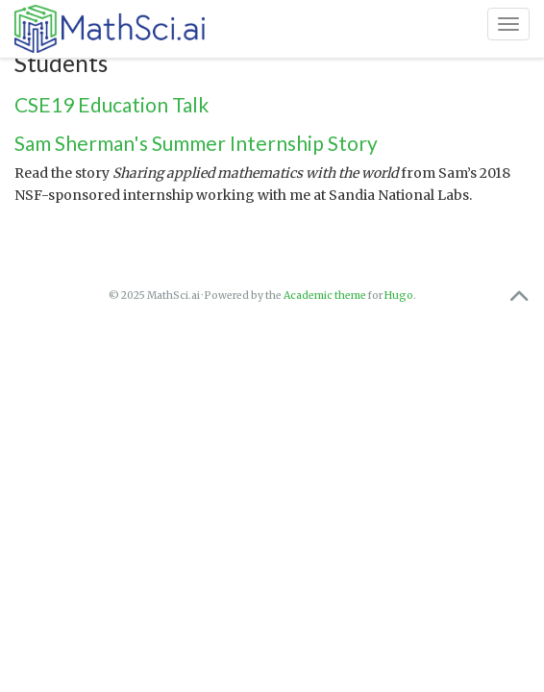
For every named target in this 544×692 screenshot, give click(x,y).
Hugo (398, 295)
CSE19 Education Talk (111, 104)
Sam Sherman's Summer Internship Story (196, 143)
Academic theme (325, 295)
